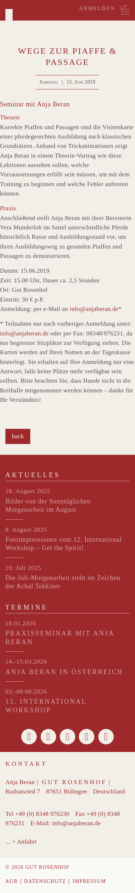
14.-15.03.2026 (26, 661)
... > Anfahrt (21, 841)
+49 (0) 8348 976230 (42, 813)
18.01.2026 (20, 623)
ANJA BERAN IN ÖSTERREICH (64, 672)
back (18, 436)
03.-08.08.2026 (26, 691)
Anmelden (97, 8)
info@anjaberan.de (94, 308)
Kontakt (26, 763)
